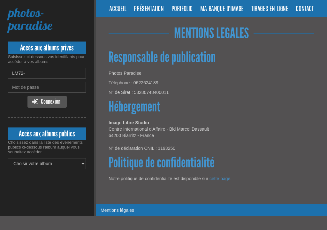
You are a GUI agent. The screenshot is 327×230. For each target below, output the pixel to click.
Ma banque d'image (222, 9)
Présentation (149, 9)
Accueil (117, 9)
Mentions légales (117, 210)
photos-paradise (30, 19)
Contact (304, 9)
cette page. (220, 178)
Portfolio (182, 9)
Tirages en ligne (269, 9)
